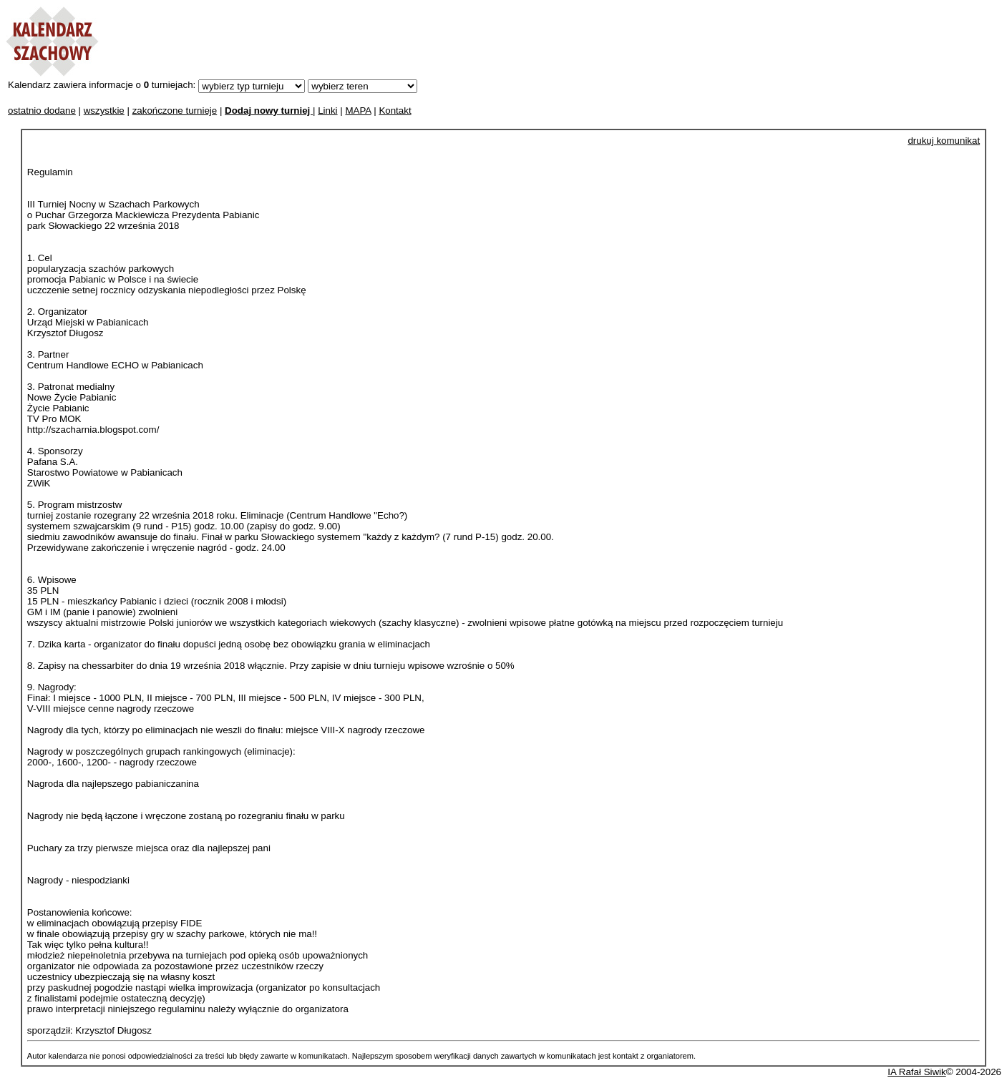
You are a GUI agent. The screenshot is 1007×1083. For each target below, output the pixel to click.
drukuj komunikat (944, 140)
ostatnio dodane (42, 110)
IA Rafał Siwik (916, 1072)
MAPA (358, 110)
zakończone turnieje (175, 110)
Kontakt (395, 110)
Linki (327, 110)
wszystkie (104, 110)
